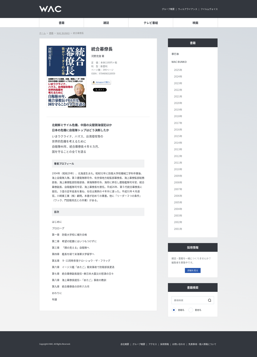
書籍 (61, 22)
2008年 (178, 182)
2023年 (178, 83)
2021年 (178, 96)
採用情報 (164, 344)
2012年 (178, 156)
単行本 (175, 54)
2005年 (178, 202)
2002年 (178, 222)
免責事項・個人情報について (202, 344)
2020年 (178, 103)
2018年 (178, 116)
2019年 (178, 109)
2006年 (178, 195)
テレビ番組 (151, 22)
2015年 (178, 136)
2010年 (178, 169)
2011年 (178, 162)
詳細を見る (192, 270)
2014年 (178, 142)
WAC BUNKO (63, 33)
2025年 (178, 70)
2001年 (178, 229)
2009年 (178, 176)
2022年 (178, 90)
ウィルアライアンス (187, 9)
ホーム (42, 33)
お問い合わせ (178, 344)
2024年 (178, 76)
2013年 (178, 149)
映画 (195, 22)
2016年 (178, 129)
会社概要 (124, 344)
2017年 (178, 123)
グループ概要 (168, 9)
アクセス (152, 344)
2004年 (178, 209)
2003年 (178, 215)
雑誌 (106, 22)
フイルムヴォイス (209, 9)
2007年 (178, 189)
